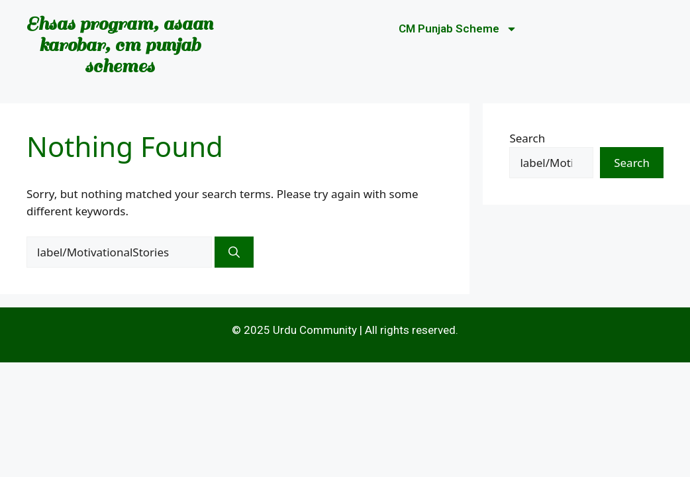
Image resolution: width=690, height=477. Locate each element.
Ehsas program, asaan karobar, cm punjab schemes (119, 44)
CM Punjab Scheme (458, 29)
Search (527, 138)
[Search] (234, 252)
